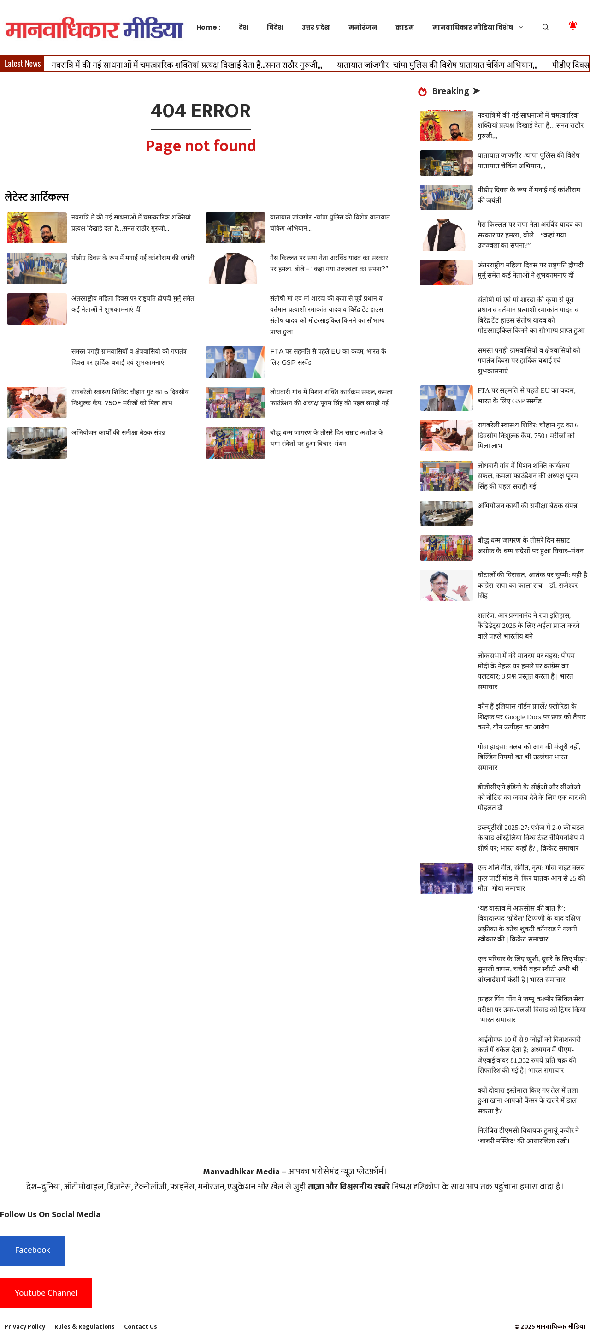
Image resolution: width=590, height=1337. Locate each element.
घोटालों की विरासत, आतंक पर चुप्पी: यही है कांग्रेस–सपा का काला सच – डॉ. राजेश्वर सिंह (532, 585)
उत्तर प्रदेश (316, 27)
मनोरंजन (362, 27)
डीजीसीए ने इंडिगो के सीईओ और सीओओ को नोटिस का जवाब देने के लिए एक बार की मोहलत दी (532, 797)
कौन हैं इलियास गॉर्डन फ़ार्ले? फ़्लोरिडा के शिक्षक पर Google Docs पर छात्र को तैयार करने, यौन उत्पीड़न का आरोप (532, 717)
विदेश (275, 27)
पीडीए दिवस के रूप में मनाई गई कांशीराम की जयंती (133, 258)
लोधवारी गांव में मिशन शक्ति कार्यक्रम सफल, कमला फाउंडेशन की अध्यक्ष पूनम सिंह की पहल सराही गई (528, 476)
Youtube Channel (46, 1293)
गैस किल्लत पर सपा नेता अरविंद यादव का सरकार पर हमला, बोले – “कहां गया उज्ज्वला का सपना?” (530, 235)
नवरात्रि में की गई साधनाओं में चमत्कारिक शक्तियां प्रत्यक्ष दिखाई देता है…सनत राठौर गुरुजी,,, (187, 64)
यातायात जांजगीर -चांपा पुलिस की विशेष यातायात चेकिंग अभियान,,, (437, 64)
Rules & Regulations (84, 1326)
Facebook (32, 1250)
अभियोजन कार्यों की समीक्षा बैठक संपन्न (118, 432)
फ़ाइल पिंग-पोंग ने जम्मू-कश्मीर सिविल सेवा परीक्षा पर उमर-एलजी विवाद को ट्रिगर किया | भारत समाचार (532, 1009)
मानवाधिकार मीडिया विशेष (482, 27)
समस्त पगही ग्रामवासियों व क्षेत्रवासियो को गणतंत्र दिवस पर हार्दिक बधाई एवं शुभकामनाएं (529, 361)
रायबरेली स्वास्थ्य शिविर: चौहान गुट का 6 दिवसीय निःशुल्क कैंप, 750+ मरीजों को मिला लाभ (528, 435)
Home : (208, 27)
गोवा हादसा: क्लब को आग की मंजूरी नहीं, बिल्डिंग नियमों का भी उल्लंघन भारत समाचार (529, 757)
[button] (545, 27)
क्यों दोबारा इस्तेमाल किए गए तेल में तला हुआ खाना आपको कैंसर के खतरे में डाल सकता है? (528, 1101)
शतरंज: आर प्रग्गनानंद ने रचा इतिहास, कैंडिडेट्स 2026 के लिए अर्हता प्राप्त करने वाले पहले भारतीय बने (529, 626)
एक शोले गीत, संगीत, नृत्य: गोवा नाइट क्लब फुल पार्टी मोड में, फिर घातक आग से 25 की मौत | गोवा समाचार (532, 878)
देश (243, 27)
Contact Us (140, 1326)
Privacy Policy (25, 1326)
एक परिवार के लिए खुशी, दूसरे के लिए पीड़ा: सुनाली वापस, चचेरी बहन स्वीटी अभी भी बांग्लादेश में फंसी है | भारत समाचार (532, 969)
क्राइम (404, 27)
